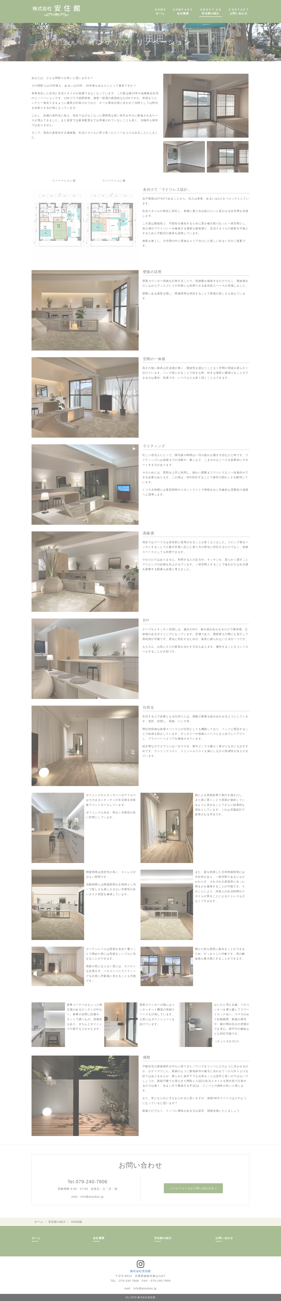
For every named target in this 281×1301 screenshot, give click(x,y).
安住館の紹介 (57, 1221)
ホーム (38, 1221)
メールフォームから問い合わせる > (193, 1188)
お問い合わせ (224, 1238)
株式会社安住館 (140, 1271)
